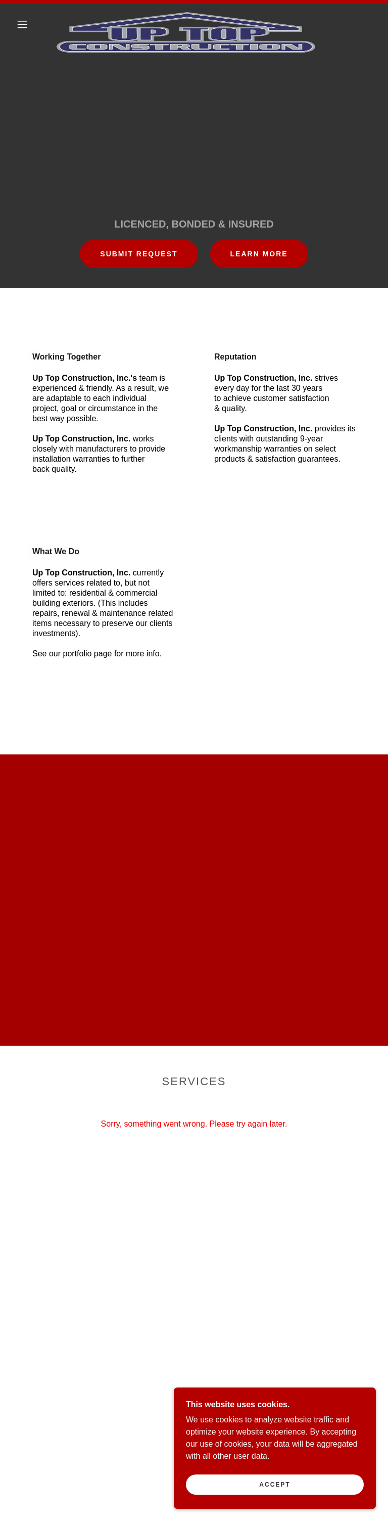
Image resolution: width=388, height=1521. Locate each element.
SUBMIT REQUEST (138, 254)
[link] (186, 16)
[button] (22, 24)
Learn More (259, 254)
